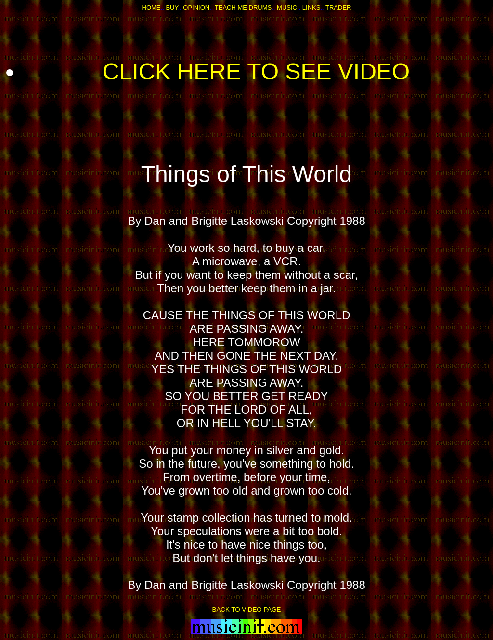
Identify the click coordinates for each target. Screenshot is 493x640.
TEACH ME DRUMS (243, 7)
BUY (172, 7)
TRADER (338, 7)
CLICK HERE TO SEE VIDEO (256, 71)
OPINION (196, 7)
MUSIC (287, 7)
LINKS (311, 7)
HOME (151, 7)
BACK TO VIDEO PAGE (246, 609)
